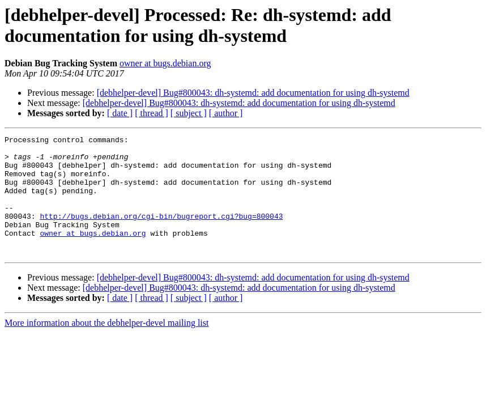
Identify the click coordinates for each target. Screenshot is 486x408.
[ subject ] (188, 113)
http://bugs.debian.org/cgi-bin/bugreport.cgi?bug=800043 (161, 233)
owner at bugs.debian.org (165, 63)
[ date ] (120, 113)
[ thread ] (151, 113)
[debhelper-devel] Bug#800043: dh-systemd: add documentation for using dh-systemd (253, 92)
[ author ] (226, 113)
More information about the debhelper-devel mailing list (106, 346)
